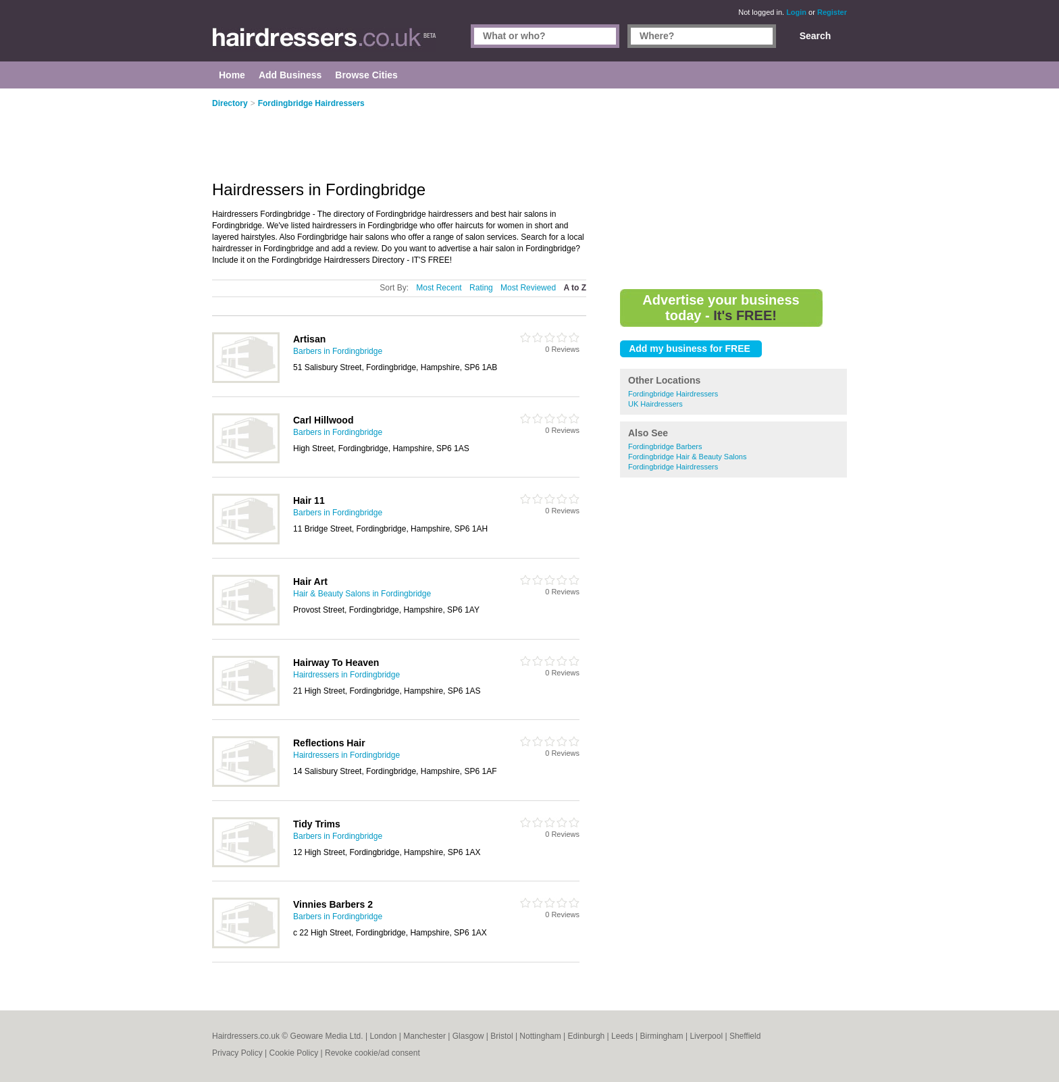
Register (832, 12)
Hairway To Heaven (336, 662)
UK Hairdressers (655, 404)
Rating (481, 287)
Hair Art (310, 581)
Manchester (424, 1036)
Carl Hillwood (323, 420)
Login (796, 12)
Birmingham (661, 1036)
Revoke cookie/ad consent (372, 1053)
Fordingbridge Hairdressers (673, 394)
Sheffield (744, 1036)
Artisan (309, 339)
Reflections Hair (329, 743)
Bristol (501, 1036)
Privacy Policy (237, 1053)
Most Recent (438, 287)
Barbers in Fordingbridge (337, 351)
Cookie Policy (293, 1053)
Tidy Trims (316, 824)
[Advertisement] (733, 189)
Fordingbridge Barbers (665, 446)
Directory (230, 103)
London (382, 1036)
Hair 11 (309, 500)
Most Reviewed (528, 287)
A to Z (574, 287)
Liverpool (706, 1036)
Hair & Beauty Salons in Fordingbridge (362, 593)
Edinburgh (586, 1036)
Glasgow (468, 1036)
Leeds (622, 1036)
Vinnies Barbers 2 (333, 904)
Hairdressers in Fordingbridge (346, 674)
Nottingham (540, 1036)
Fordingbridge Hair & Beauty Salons (687, 457)
